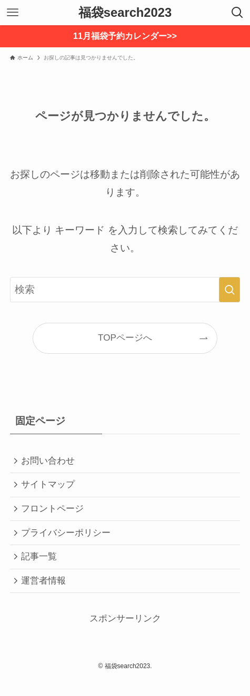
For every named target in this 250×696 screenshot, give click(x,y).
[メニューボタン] (12, 12)
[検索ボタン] (237, 12)
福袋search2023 (125, 12)
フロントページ (55, 515)
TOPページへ (125, 338)
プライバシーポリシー (68, 542)
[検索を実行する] (229, 289)
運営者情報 (46, 595)
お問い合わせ (50, 462)
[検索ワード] (125, 289)
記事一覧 (41, 568)
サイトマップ (50, 489)
